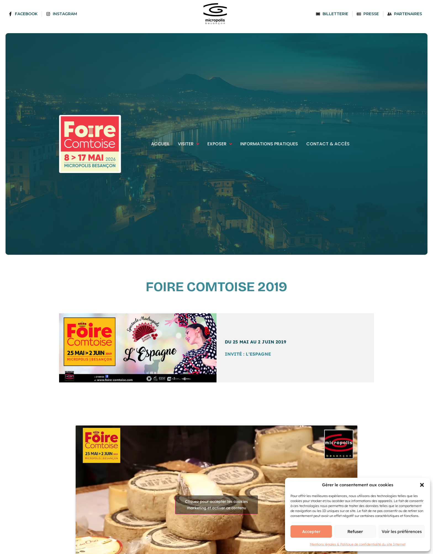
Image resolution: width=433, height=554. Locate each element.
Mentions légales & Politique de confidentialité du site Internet (357, 544)
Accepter (311, 531)
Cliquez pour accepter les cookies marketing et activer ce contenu (216, 504)
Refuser (355, 531)
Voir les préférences (402, 531)
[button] (422, 485)
